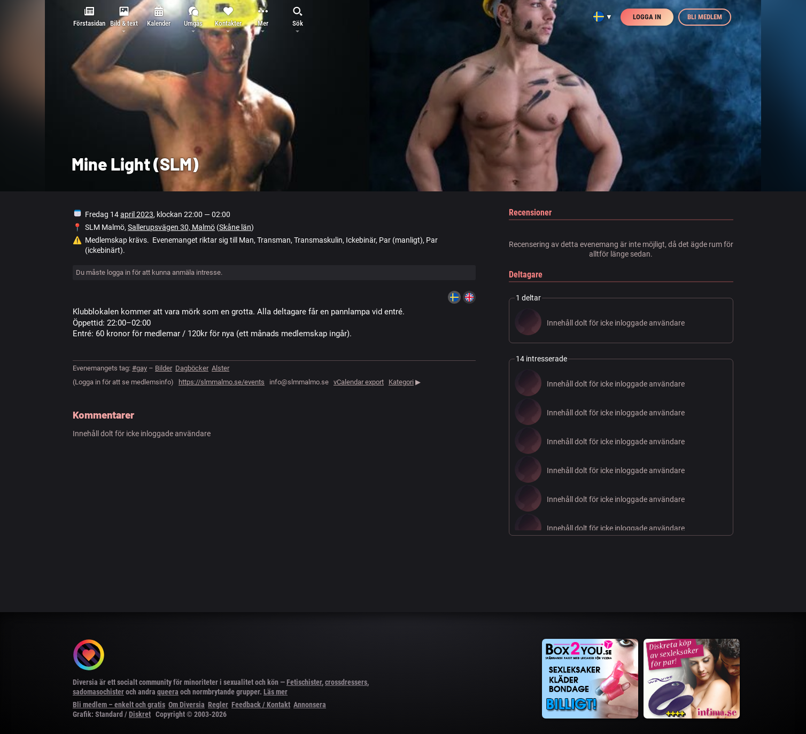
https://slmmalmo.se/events (222, 382)
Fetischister (304, 682)
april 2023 (136, 214)
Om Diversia (186, 704)
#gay (139, 368)
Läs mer (276, 691)
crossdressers (346, 682)
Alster (220, 368)
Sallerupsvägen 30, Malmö (171, 227)
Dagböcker (191, 368)
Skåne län (235, 227)
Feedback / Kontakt (260, 704)
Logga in (647, 17)
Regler (218, 704)
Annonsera (309, 704)
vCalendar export (359, 382)
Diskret (140, 714)
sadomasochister (98, 691)
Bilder (163, 368)
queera (168, 691)
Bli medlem (704, 17)
